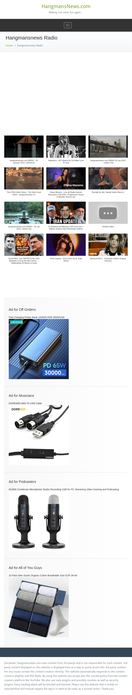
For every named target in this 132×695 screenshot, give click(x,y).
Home (9, 45)
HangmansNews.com (66, 6)
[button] (24, 151)
